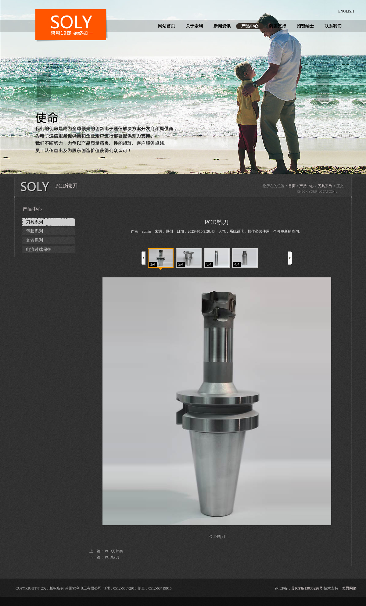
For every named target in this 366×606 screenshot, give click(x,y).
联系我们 (333, 26)
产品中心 (249, 26)
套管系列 (34, 240)
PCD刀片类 (114, 551)
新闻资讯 (222, 26)
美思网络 (349, 588)
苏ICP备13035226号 (307, 588)
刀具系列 (325, 186)
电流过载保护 (39, 249)
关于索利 (194, 26)
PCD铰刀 (112, 557)
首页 (292, 186)
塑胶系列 (34, 231)
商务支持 (277, 26)
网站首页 (166, 26)
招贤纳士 (305, 26)
